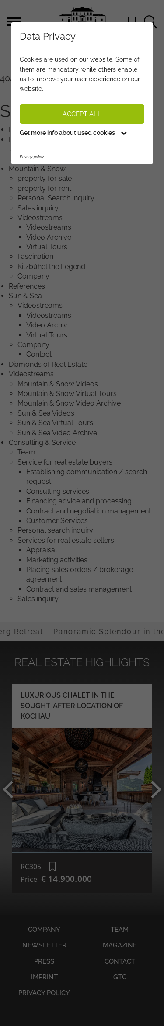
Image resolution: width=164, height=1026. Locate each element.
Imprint (44, 977)
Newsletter (44, 945)
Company (44, 929)
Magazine (120, 945)
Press (44, 961)
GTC (119, 977)
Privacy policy (44, 993)
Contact (120, 961)
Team (120, 929)
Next (152, 788)
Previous (12, 788)
